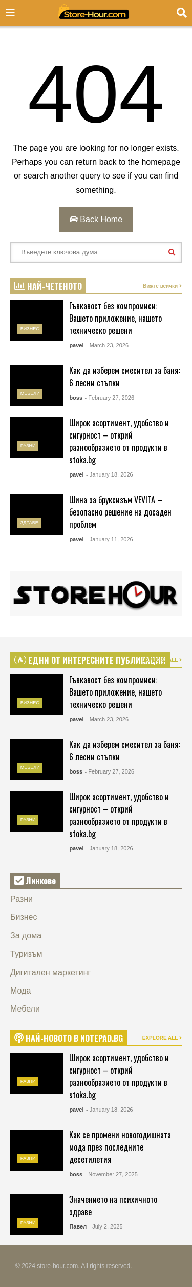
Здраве (29, 522)
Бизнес (29, 328)
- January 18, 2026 (109, 474)
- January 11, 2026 (109, 539)
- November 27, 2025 (110, 1174)
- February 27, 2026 (109, 397)
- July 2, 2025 (106, 1226)
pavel (76, 345)
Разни (28, 445)
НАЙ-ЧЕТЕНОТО (48, 286)
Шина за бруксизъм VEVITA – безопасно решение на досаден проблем (120, 511)
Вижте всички (162, 286)
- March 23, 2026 (107, 345)
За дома (25, 935)
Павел (78, 1226)
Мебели (30, 393)
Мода (20, 990)
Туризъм (26, 953)
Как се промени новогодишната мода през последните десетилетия (120, 1146)
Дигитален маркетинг (50, 972)
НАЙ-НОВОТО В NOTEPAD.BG (68, 1038)
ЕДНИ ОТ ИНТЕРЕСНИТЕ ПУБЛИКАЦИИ (90, 660)
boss (75, 397)
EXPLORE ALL (162, 660)
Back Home (96, 219)
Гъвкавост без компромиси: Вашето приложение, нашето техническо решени (115, 318)
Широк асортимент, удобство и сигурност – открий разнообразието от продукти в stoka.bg (119, 441)
